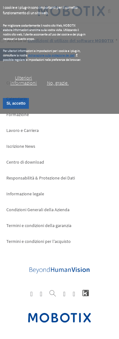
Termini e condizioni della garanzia (38, 225)
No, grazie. (58, 83)
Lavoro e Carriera (22, 130)
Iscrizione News (20, 146)
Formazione (17, 114)
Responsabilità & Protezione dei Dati (40, 178)
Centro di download (25, 162)
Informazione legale (25, 194)
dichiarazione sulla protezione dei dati (51, 55)
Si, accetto (15, 103)
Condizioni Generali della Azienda (37, 209)
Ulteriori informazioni (23, 80)
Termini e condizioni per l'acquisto (38, 241)
